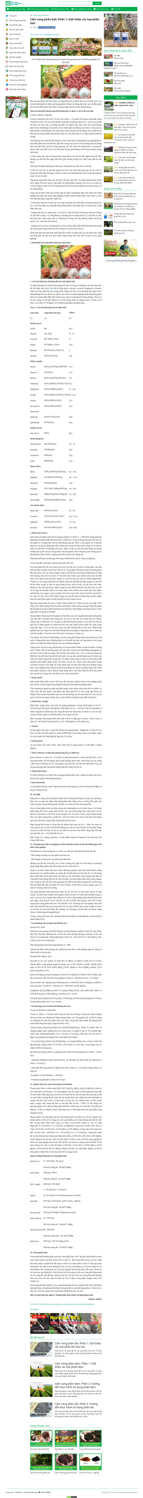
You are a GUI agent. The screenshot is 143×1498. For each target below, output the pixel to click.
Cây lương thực (13, 34)
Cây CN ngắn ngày (14, 29)
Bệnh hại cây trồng (60, 9)
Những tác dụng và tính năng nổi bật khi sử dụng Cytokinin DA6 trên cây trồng (120, 150)
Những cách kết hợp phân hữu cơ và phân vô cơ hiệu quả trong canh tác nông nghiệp (120, 206)
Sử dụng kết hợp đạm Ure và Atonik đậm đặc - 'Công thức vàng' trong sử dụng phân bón (119, 138)
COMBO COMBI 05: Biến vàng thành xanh (120, 105)
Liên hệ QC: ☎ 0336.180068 (47, 27)
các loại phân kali (69, 1304)
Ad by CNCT (98, 39)
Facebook (18, 1492)
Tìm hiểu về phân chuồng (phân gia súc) (119, 232)
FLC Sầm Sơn (34, 1309)
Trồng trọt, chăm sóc (15, 80)
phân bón (49, 288)
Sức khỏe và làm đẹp (15, 89)
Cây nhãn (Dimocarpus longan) (117, 89)
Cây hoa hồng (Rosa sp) (114, 81)
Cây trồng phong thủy (16, 20)
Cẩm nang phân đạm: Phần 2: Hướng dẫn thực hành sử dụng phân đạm (77, 1385)
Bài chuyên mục (101, 9)
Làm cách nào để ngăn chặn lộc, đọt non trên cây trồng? (120, 160)
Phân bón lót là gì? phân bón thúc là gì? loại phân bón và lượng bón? (120, 196)
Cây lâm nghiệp (13, 57)
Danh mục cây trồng (16, 9)
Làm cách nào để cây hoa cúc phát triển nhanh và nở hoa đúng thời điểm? (119, 180)
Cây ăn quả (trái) (14, 43)
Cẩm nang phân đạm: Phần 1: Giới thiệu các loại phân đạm (75, 1365)
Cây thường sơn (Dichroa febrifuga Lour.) (118, 74)
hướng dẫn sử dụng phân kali (84, 1304)
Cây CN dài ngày (14, 25)
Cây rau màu (12, 38)
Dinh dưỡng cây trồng (81, 9)
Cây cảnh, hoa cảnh (15, 48)
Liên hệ (115, 9)
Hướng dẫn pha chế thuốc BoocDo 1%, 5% (119, 216)
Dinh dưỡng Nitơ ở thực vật (119, 224)
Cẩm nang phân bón (41, 15)
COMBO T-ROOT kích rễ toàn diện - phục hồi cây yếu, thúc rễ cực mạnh (120, 127)
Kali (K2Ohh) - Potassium (51, 34)
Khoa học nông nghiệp (16, 84)
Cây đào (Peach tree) (113, 56)
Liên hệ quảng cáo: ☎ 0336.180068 (36, 1492)
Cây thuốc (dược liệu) (16, 52)
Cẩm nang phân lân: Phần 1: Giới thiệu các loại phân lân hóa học (78, 1345)
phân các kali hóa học (56, 1304)
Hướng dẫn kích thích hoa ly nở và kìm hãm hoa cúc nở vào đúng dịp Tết (120, 170)
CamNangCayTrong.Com (18, 3)
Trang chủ (11, 15)
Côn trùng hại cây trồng (38, 9)
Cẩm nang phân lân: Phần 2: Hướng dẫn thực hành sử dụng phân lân (76, 1405)
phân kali (98, 101)
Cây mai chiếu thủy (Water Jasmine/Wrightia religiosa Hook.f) (118, 65)
